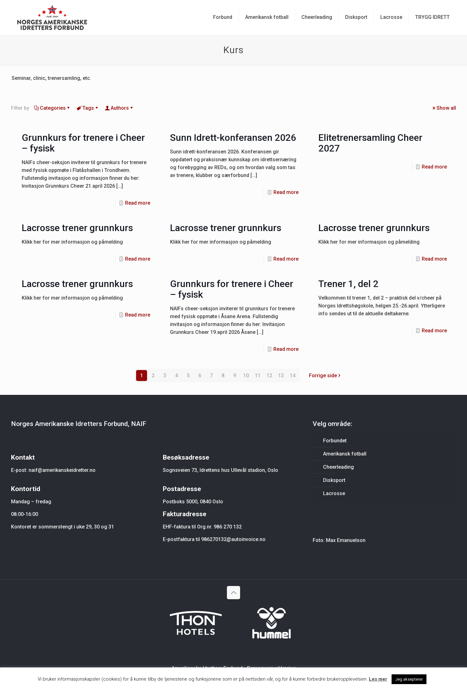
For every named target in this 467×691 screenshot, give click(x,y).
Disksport (334, 480)
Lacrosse (334, 493)
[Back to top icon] (233, 592)
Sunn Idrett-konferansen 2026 (233, 137)
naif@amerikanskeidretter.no (62, 470)
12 (269, 376)
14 (292, 376)
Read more (137, 203)
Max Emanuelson (345, 540)
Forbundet (335, 441)
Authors (119, 108)
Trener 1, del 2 (348, 283)
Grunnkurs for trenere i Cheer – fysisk (83, 143)
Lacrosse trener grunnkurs (77, 227)
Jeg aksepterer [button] (409, 679)
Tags (87, 108)
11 (258, 376)
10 (246, 376)
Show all (443, 108)
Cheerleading (338, 467)
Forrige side (325, 376)
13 (281, 376)
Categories (52, 108)
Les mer (378, 679)
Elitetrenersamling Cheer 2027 (370, 143)
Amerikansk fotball (344, 454)
